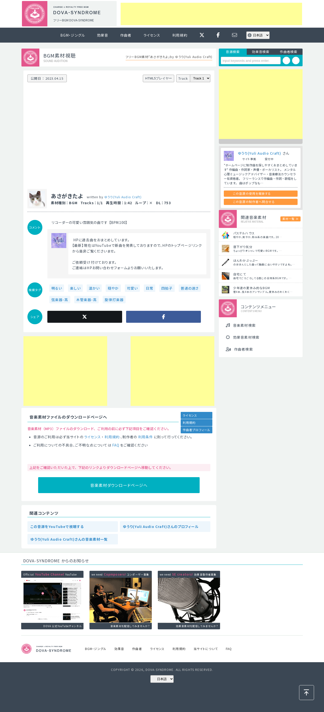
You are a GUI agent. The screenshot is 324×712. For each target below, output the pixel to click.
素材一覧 (288, 219)
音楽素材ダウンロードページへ (119, 485)
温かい (94, 288)
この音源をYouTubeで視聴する (57, 526)
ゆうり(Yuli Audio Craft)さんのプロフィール (161, 526)
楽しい (75, 288)
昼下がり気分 (242, 247)
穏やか (113, 288)
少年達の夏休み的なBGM (251, 288)
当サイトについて (206, 649)
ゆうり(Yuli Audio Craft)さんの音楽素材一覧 (69, 539)
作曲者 (125, 35)
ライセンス (152, 35)
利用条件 (145, 436)
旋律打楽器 (114, 299)
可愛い (132, 288)
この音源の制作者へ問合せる (254, 201)
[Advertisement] (211, 14)
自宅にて (239, 274)
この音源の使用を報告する (252, 193)
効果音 (102, 35)
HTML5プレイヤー (158, 78)
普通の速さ (190, 288)
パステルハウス (244, 233)
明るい (56, 288)
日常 (149, 288)
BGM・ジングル (72, 35)
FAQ (115, 445)
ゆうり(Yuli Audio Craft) (123, 197)
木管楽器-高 (86, 299)
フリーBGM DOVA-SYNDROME (73, 20)
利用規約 (179, 35)
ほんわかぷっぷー (245, 260)
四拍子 (166, 288)
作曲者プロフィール (196, 430)
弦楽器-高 (59, 299)
